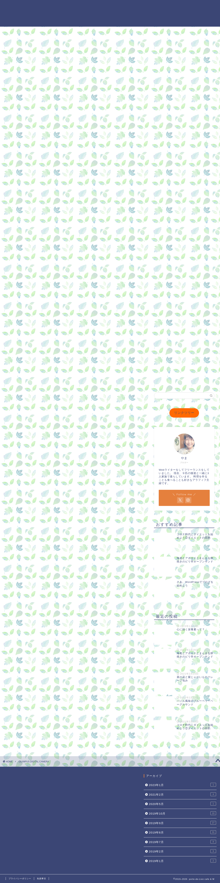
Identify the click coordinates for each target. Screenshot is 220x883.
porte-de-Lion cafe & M (16, 13)
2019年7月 (182, 842)
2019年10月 (182, 813)
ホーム (119, 6)
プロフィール (139, 6)
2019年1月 (182, 861)
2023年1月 (182, 785)
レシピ (200, 6)
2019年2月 (182, 851)
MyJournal (161, 6)
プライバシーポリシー (20, 878)
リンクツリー (184, 413)
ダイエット (182, 6)
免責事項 (41, 878)
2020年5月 (182, 804)
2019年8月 (182, 832)
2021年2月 (182, 794)
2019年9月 (182, 823)
